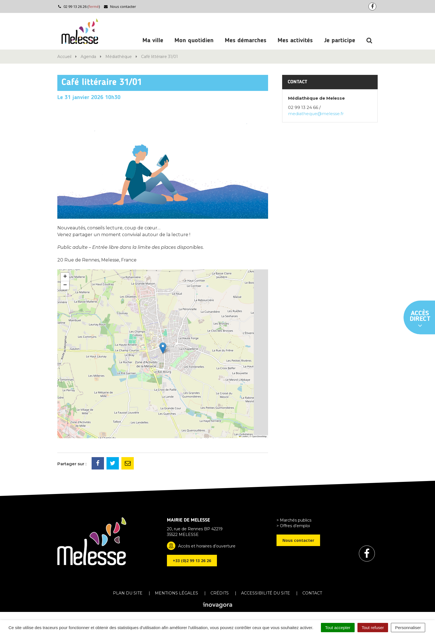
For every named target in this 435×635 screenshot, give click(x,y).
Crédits (219, 593)
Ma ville (152, 40)
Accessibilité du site (265, 593)
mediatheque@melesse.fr (316, 113)
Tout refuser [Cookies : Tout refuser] (373, 627)
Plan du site (127, 593)
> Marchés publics (294, 520)
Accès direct (420, 319)
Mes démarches (245, 40)
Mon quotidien (194, 40)
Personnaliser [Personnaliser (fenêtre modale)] (408, 627)
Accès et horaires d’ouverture (206, 546)
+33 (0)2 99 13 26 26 (192, 560)
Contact (312, 593)
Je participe (339, 40)
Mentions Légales (176, 593)
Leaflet (243, 436)
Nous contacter (119, 6)
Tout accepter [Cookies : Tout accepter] (337, 627)
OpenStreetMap (259, 436)
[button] (162, 348)
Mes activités (295, 40)
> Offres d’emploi (293, 525)
